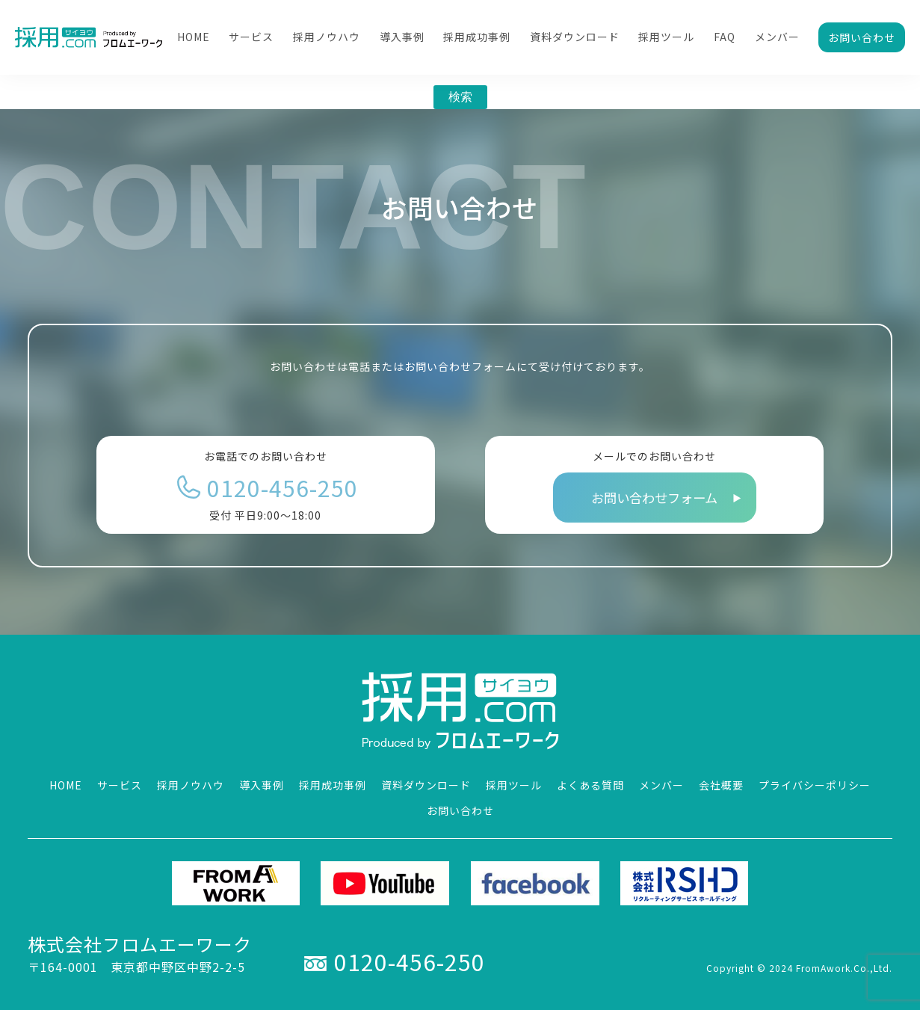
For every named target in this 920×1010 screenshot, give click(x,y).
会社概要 (721, 784)
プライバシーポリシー (815, 784)
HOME (193, 36)
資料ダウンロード (575, 36)
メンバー (777, 36)
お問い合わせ (861, 37)
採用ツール (666, 36)
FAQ (724, 36)
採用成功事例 (476, 36)
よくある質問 (590, 784)
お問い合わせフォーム (654, 497)
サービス (251, 36)
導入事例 (402, 36)
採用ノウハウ (326, 36)
